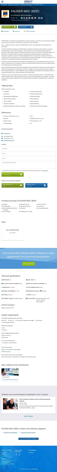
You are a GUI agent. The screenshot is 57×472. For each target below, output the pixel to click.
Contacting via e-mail (9, 140)
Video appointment (28, 263)
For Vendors (30, 452)
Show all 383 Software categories (28, 438)
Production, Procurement (13, 4)
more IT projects (28, 416)
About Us (3, 452)
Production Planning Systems (28, 432)
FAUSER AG (7, 133)
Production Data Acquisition (26, 4)
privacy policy (45, 170)
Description (6, 31)
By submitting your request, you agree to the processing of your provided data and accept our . (24, 170)
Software (5, 4)
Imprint (2, 454)
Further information (30, 31)
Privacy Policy (35, 469)
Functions (17, 31)
